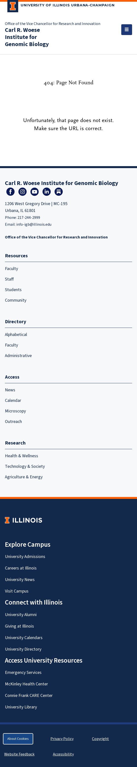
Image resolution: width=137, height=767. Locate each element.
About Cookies (18, 738)
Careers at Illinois (21, 568)
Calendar (13, 400)
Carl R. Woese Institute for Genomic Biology (27, 37)
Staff (9, 279)
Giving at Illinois (19, 626)
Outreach (13, 422)
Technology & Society (25, 466)
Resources (16, 255)
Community (15, 300)
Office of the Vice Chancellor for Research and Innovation (52, 23)
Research (15, 443)
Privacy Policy (62, 739)
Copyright (100, 739)
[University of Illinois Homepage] (23, 520)
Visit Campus (17, 591)
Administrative (18, 356)
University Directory (23, 649)
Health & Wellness (21, 456)
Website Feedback (20, 754)
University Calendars (24, 638)
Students (13, 290)
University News (20, 580)
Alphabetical (16, 335)
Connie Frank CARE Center (29, 696)
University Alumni (21, 615)
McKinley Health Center (26, 684)
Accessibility (63, 754)
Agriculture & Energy (24, 477)
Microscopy (15, 411)
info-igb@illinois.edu (33, 224)
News (10, 390)
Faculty (11, 269)
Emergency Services (23, 672)
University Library (21, 707)
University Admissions (25, 557)
